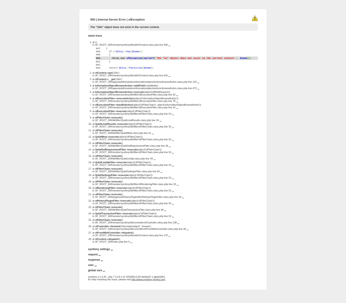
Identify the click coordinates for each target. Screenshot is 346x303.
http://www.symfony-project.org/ (148, 288)
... (169, 44)
